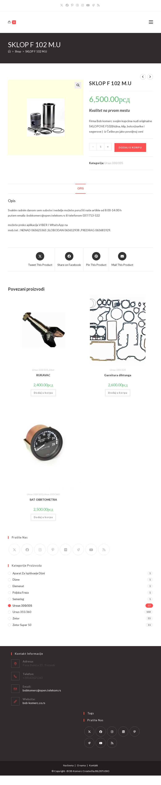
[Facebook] (67, 5)
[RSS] (98, 5)
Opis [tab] (80, 188)
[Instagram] (82, 5)
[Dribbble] (77, 5)
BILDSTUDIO (102, 771)
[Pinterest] (72, 5)
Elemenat (18, 586)
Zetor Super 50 (22, 625)
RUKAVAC (43, 375)
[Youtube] (88, 5)
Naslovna (68, 765)
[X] (62, 5)
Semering (18, 599)
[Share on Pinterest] (96, 259)
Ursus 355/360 (52, 494)
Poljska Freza (21, 592)
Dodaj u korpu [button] (43, 392)
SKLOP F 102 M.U (36, 51)
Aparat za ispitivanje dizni (29, 573)
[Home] (9, 51)
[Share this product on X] (40, 259)
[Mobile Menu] (151, 22)
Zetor (51, 369)
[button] (78, 85)
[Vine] (93, 5)
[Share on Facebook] (69, 259)
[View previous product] (143, 77)
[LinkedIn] (123, 731)
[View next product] (150, 77)
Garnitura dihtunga (117, 375)
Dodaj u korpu (130, 147)
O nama (81, 765)
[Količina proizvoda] (100, 146)
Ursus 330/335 (113, 163)
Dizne (16, 579)
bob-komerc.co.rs (34, 703)
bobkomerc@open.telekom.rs (42, 690)
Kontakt (93, 765)
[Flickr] (65, 549)
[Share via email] (122, 259)
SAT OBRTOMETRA (43, 499)
